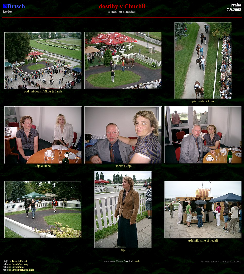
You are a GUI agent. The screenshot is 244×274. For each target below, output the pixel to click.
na (18, 261)
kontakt (136, 261)
